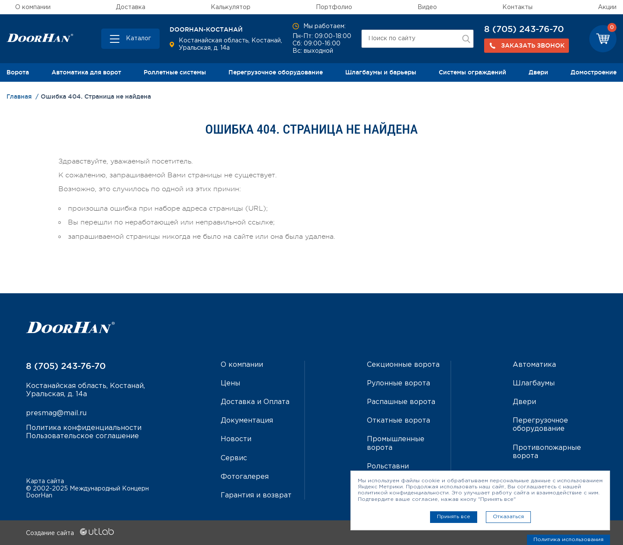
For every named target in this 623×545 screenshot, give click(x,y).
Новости (236, 439)
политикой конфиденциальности (403, 492)
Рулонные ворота (398, 383)
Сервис (234, 458)
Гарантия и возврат (256, 495)
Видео (427, 7)
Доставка (130, 7)
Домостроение (594, 72)
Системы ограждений (472, 72)
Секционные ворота (403, 365)
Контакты (517, 7)
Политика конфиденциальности (83, 428)
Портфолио (334, 7)
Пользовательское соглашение (82, 436)
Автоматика (534, 365)
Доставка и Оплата (255, 402)
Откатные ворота (398, 420)
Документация (247, 420)
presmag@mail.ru (56, 413)
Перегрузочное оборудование (275, 72)
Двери (538, 72)
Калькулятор (230, 7)
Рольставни (388, 466)
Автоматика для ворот (86, 72)
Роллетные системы (175, 72)
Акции (607, 7)
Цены (230, 383)
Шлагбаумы (534, 383)
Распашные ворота (401, 402)
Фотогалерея (245, 477)
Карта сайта (45, 481)
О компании (33, 7)
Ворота (17, 72)
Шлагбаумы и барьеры (380, 72)
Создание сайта (70, 533)
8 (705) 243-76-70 (524, 29)
